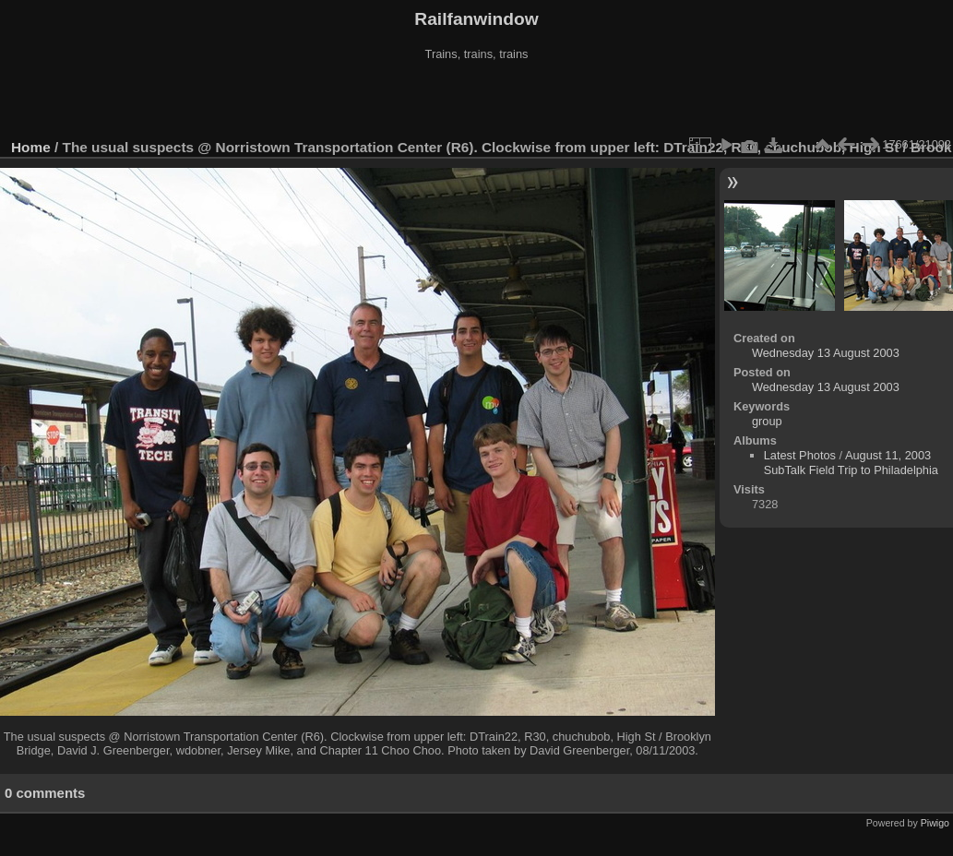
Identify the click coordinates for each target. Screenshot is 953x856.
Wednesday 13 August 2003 (825, 353)
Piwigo (935, 822)
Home (31, 147)
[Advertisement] (477, 100)
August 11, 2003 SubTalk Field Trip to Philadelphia (851, 462)
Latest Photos (800, 455)
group (767, 421)
